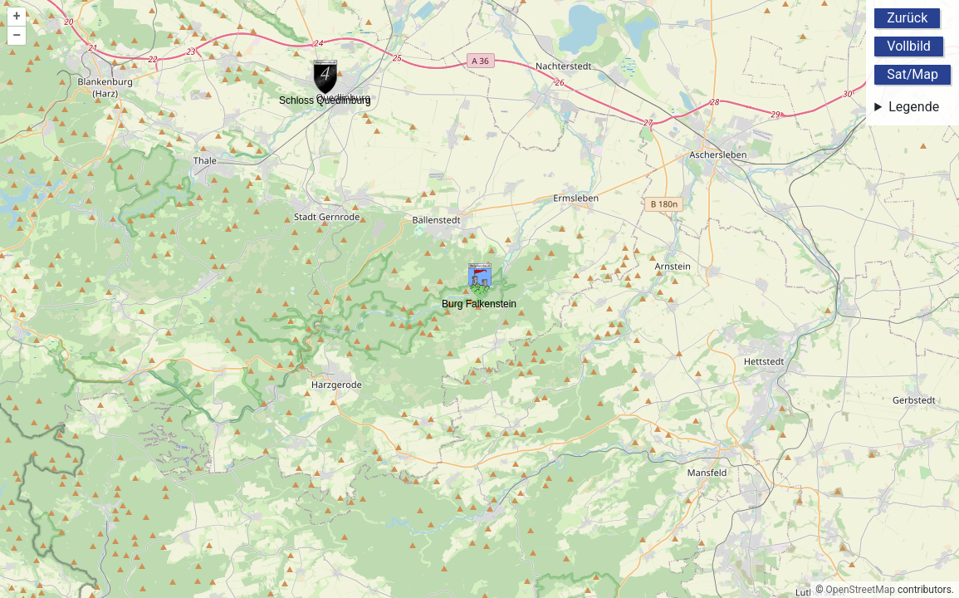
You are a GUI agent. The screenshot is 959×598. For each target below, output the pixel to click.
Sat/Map (912, 74)
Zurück (907, 18)
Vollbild (909, 46)
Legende (913, 107)
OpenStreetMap (860, 590)
